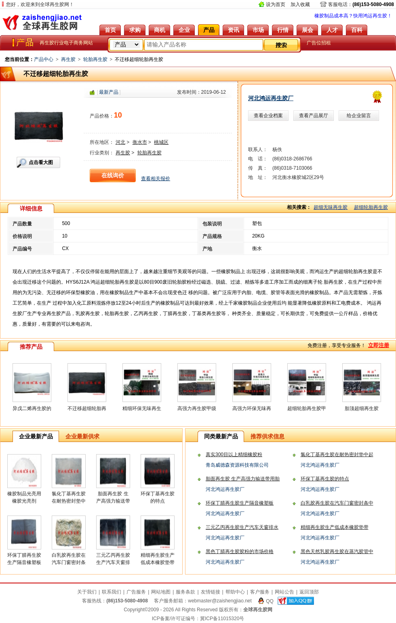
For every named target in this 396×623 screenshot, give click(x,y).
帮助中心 (235, 592)
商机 (159, 30)
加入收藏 (300, 4)
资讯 (233, 30)
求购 (135, 30)
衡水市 (140, 142)
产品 (209, 30)
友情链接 (210, 592)
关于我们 (87, 592)
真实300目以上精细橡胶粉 (234, 454)
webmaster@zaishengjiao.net (220, 601)
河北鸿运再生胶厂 (270, 98)
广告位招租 (319, 43)
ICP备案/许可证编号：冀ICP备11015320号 (198, 618)
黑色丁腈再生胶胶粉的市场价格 (240, 551)
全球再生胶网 (42, 22)
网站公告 (284, 592)
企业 (184, 30)
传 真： (258, 168)
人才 (332, 30)
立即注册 (378, 345)
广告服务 (136, 592)
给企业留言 (359, 115)
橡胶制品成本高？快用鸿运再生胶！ (353, 16)
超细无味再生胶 (331, 207)
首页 (110, 30)
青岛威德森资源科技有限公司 (237, 465)
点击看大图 (41, 162)
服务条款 (185, 592)
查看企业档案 (268, 115)
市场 (258, 30)
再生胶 (68, 59)
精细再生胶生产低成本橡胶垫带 (335, 527)
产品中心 (43, 59)
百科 (356, 30)
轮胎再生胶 (95, 59)
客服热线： (115, 601)
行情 (283, 30)
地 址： (258, 177)
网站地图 (161, 592)
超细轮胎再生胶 (371, 207)
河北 (120, 142)
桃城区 (161, 142)
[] (109, 92)
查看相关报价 (155, 178)
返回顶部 (309, 592)
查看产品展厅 (313, 115)
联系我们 (111, 592)
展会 (307, 30)
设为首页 (275, 4)
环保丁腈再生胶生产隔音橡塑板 (240, 503)
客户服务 (260, 592)
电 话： (258, 159)
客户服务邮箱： (203, 601)
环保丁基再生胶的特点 (325, 479)
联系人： (258, 149)
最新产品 (108, 92)
